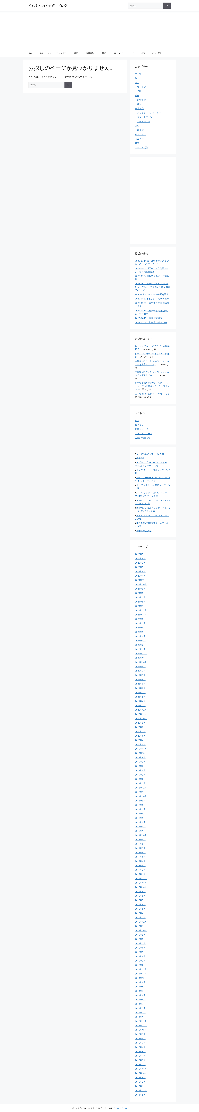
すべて (31, 53)
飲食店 (140, 130)
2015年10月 (141, 930)
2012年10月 (141, 1073)
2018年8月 (140, 804)
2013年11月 (141, 1025)
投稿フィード (141, 429)
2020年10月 (141, 718)
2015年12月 (141, 921)
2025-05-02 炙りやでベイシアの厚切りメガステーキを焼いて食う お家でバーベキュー (152, 286)
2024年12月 (141, 580)
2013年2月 (140, 1064)
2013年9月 (140, 1034)
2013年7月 (140, 1042)
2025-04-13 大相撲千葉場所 (148, 318)
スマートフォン (144, 117)
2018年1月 (140, 830)
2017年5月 (140, 856)
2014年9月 (140, 982)
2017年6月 (140, 852)
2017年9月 (140, 839)
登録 (137, 420)
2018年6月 (140, 813)
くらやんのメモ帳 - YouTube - (150, 453)
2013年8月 (140, 1038)
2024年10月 (141, 584)
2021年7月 (140, 692)
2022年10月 (141, 662)
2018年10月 (141, 796)
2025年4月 (140, 571)
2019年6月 (140, 766)
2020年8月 (140, 727)
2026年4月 (140, 558)
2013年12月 (141, 1021)
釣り (41, 53)
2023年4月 (140, 636)
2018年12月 (141, 787)
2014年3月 (140, 1008)
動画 (79, 53)
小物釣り (140, 458)
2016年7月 (140, 900)
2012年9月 (140, 1077)
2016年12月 (141, 878)
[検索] (167, 6)
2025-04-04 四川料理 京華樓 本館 (151, 322)
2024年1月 (140, 606)
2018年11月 (141, 792)
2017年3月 (140, 865)
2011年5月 (140, 1094)
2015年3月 (140, 960)
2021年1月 (140, 705)
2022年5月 (140, 675)
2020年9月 (140, 722)
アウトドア (64, 53)
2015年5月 (140, 952)
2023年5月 (140, 631)
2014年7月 (140, 990)
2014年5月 (140, 999)
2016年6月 (140, 904)
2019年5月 (140, 770)
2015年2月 (140, 965)
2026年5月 (140, 554)
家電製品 (93, 53)
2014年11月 (141, 973)
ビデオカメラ (143, 121)
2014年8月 (140, 986)
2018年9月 (140, 800)
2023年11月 (141, 614)
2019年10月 (141, 753)
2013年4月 (140, 1055)
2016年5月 (140, 908)
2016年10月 (141, 887)
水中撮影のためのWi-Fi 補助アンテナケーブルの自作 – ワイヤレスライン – (152, 386)
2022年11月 (141, 657)
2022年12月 (141, 653)
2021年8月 (140, 688)
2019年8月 (140, 757)
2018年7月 (140, 809)
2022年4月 (140, 679)
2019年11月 (141, 748)
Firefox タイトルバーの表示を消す (151, 294)
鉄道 (143, 53)
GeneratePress (120, 1108)
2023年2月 (140, 644)
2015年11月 (141, 926)
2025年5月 (140, 567)
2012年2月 (140, 1081)
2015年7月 (140, 943)
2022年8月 (140, 666)
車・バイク (119, 53)
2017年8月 (140, 843)
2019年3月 (140, 774)
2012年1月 (140, 1086)
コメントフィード (143, 433)
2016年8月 (140, 895)
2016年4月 (140, 913)
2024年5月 (140, 601)
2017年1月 (140, 874)
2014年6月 (140, 995)
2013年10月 (141, 1029)
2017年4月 (140, 861)
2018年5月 (140, 817)
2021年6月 (140, 696)
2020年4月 (140, 740)
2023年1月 (140, 649)
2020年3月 (140, 744)
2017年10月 (141, 835)
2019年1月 (140, 783)
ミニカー (132, 53)
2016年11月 (141, 882)
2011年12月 (141, 1090)
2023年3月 (140, 640)
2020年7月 (140, 731)
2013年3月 (140, 1060)
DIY (49, 53)
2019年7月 (140, 761)
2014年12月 (141, 969)
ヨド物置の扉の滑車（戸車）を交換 (152, 393)
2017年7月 (140, 848)
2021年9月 (140, 683)
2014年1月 (140, 1016)
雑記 (107, 53)
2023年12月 (141, 610)
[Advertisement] (99, 30)
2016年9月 (140, 891)
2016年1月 (140, 917)
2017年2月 (140, 869)
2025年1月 (140, 575)
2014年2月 (140, 1012)
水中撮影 (141, 99)
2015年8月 (140, 939)
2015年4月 (140, 956)
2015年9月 (140, 934)
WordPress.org (142, 437)
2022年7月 (140, 670)
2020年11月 (141, 714)
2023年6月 (140, 627)
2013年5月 (140, 1051)
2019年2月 (140, 779)
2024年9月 (140, 588)
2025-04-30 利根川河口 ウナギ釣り (152, 298)
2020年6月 (140, 735)
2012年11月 (141, 1068)
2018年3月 (140, 826)
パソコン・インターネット (150, 112)
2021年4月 (140, 701)
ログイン (139, 424)
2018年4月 (140, 822)
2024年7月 (140, 597)
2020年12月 (141, 709)
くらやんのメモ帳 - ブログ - (48, 5)
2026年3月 (140, 562)
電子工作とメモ (143, 530)
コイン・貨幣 (156, 53)
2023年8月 (140, 619)
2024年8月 (140, 593)
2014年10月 (141, 978)
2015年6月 (140, 947)
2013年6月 (140, 1047)
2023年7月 (140, 623)
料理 (139, 104)
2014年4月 (140, 1003)
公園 (139, 91)
